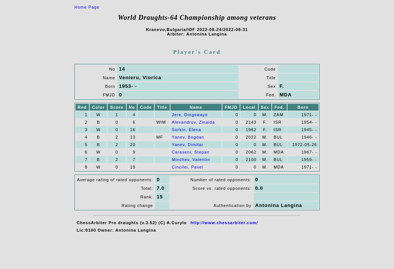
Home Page (86, 7)
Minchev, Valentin (191, 159)
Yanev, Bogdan (188, 137)
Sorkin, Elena (186, 129)
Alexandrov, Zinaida (193, 122)
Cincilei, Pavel (187, 167)
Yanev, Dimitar (188, 144)
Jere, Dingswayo (190, 114)
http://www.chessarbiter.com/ (224, 222)
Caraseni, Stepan (191, 152)
